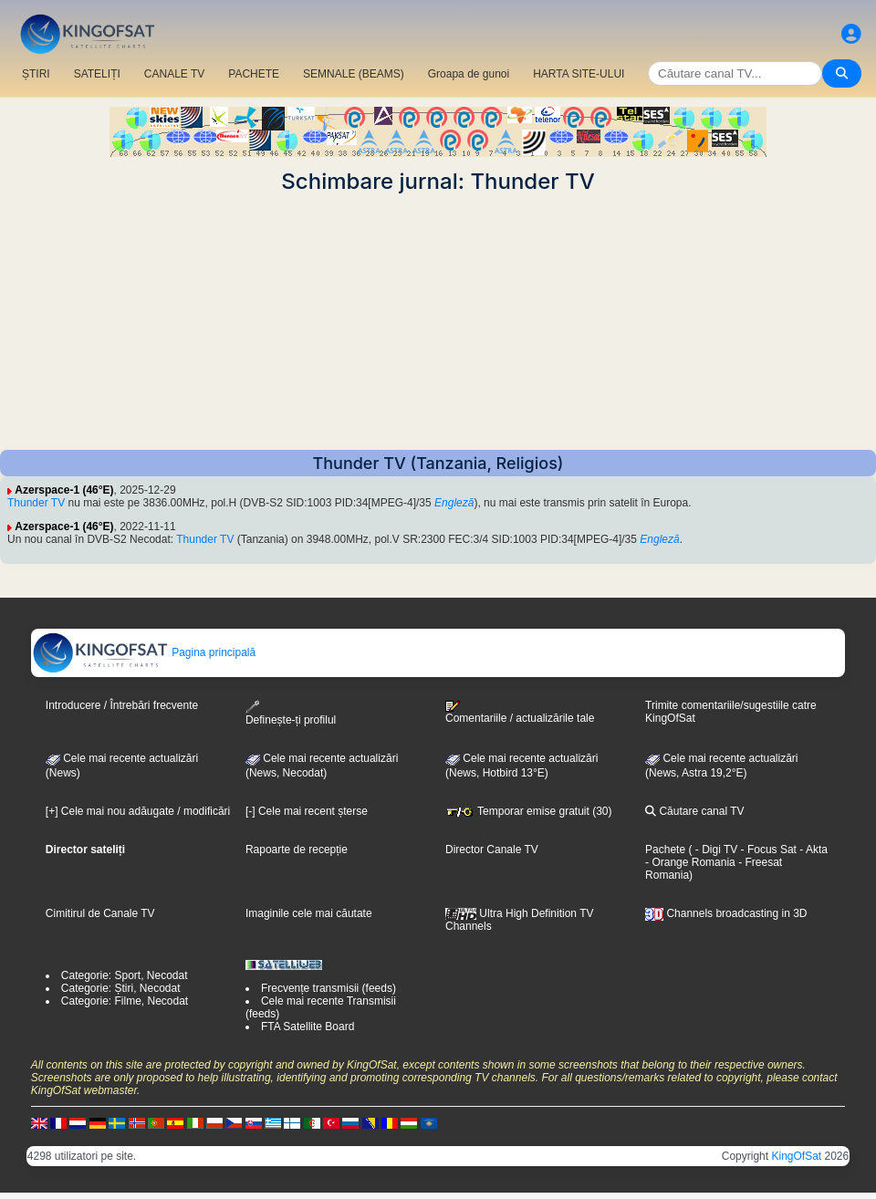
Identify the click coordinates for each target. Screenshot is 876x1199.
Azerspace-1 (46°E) (64, 490)
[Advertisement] (438, 322)
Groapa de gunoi (468, 74)
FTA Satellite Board (308, 1026)
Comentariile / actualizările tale (519, 713)
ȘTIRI (36, 74)
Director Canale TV (491, 849)
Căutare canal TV (695, 811)
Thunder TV (36, 502)
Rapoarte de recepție (296, 849)
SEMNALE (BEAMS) (353, 74)
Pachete (665, 849)
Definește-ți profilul (290, 713)
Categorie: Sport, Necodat (124, 975)
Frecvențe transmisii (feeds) (328, 988)
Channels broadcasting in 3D (726, 913)
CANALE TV (174, 74)
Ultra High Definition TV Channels (519, 920)
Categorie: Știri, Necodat (121, 988)
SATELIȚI (97, 74)
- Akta (812, 849)
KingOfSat (796, 1156)
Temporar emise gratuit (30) (528, 811)
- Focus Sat (767, 849)
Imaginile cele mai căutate (308, 913)
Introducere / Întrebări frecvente (122, 705)
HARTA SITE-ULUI (578, 74)
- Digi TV (716, 849)
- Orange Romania (690, 862)
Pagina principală (144, 652)
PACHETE (253, 74)
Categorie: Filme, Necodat (124, 1001)
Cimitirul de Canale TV (100, 913)
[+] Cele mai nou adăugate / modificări (138, 811)
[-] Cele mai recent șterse (306, 811)
